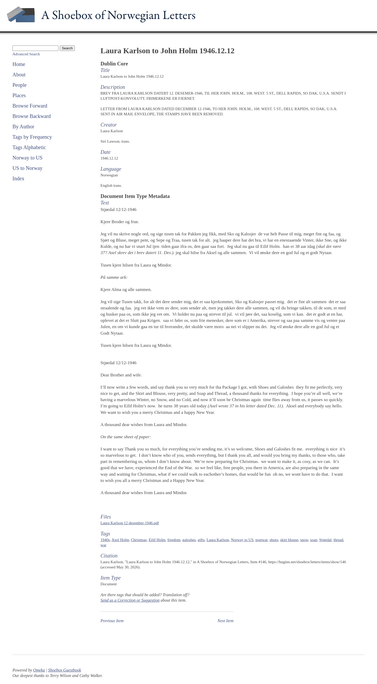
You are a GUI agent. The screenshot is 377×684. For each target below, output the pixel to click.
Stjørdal (325, 540)
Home (18, 64)
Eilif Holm (157, 540)
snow (304, 540)
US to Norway (27, 168)
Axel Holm (120, 540)
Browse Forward (29, 105)
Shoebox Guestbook (64, 670)
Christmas (139, 540)
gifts (201, 540)
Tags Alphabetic (29, 147)
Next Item (225, 621)
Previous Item (112, 621)
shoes (273, 540)
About (18, 74)
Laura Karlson (218, 540)
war (104, 545)
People (19, 85)
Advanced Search (26, 54)
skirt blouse (289, 540)
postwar (261, 540)
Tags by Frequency (32, 137)
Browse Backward (31, 116)
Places (19, 95)
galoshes (189, 540)
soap (314, 540)
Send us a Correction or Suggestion (130, 600)
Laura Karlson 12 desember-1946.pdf (130, 523)
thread (338, 540)
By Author (23, 126)
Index (18, 178)
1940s (105, 540)
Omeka (39, 670)
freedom (173, 540)
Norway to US (27, 157)
